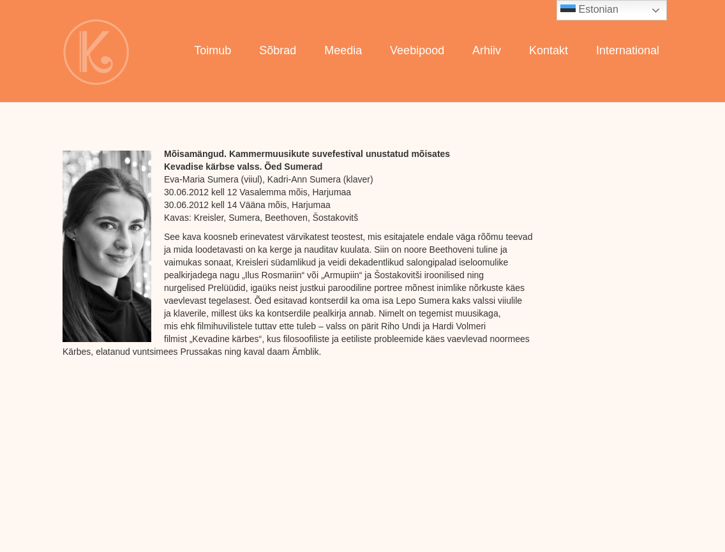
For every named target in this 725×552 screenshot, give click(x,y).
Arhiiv (486, 50)
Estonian (589, 10)
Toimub (212, 50)
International (627, 50)
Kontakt (548, 50)
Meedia (343, 50)
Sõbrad (277, 50)
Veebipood (417, 50)
